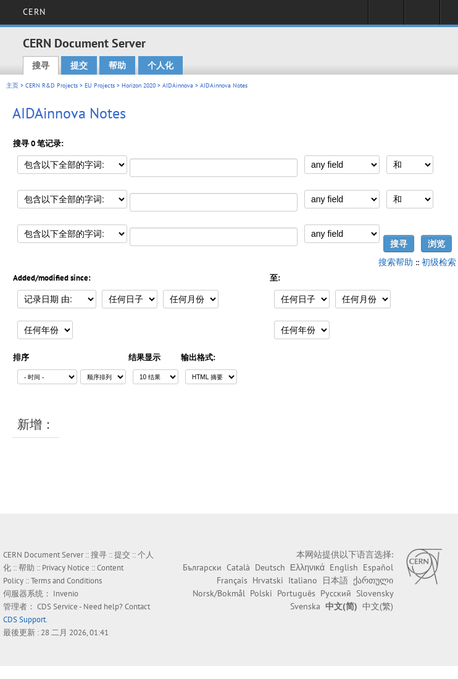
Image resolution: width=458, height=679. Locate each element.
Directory (421, 16)
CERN (34, 11)
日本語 (335, 580)
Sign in (386, 16)
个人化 (160, 65)
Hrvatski (267, 580)
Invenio (65, 593)
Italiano (302, 580)
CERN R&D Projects (51, 85)
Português (296, 593)
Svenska (305, 606)
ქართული (373, 580)
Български (202, 567)
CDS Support (24, 619)
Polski (261, 593)
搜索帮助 (395, 262)
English (344, 567)
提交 (79, 65)
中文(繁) (377, 606)
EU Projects (100, 85)
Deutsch (270, 567)
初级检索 (439, 262)
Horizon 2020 (139, 85)
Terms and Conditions (66, 580)
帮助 (117, 65)
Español (378, 567)
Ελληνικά (307, 567)
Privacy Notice (66, 567)
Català (238, 567)
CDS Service (57, 606)
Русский (335, 593)
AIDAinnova (177, 85)
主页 (12, 85)
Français (232, 580)
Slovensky (374, 593)
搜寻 (40, 65)
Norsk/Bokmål (219, 593)
